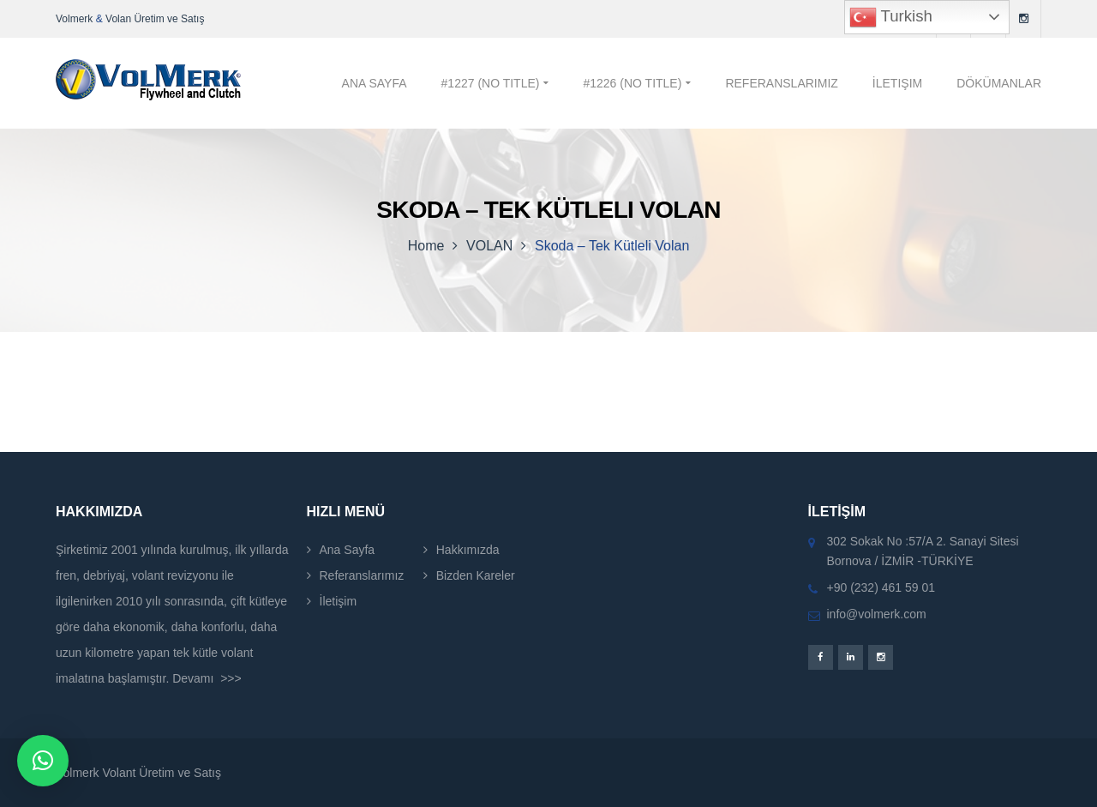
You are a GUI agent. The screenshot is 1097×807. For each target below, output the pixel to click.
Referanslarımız (362, 575)
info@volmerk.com (876, 614)
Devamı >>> (207, 678)
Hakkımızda (468, 550)
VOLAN (489, 245)
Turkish (890, 17)
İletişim (338, 601)
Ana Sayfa (347, 550)
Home (426, 245)
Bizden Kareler (475, 575)
